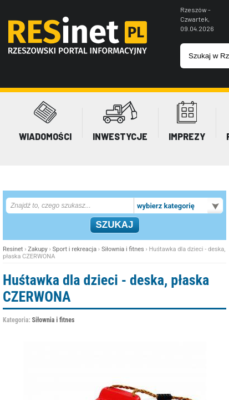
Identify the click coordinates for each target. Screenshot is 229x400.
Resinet (13, 249)
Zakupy (38, 249)
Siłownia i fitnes (122, 249)
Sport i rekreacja (75, 249)
